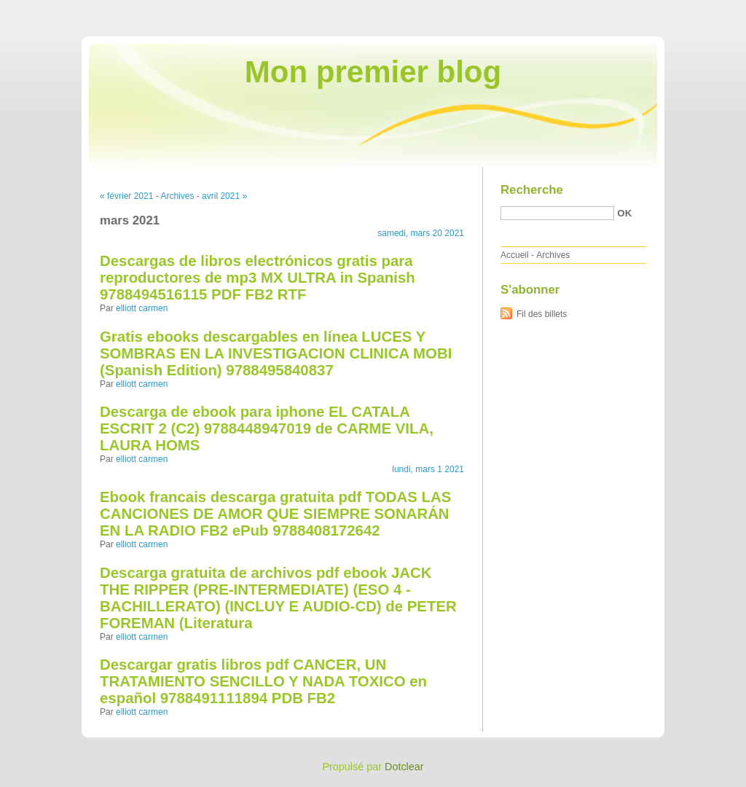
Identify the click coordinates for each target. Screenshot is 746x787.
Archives (177, 196)
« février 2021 (126, 196)
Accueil (514, 255)
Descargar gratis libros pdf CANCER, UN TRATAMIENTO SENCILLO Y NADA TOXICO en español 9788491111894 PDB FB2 (263, 681)
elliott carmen (142, 308)
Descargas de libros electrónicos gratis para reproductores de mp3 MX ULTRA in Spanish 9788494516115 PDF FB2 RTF (257, 277)
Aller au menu (632, 10)
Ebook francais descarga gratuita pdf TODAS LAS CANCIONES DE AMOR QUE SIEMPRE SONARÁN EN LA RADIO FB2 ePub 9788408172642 (275, 514)
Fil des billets (542, 314)
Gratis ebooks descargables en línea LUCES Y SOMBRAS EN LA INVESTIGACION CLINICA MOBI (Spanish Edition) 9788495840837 (276, 353)
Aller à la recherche (703, 10)
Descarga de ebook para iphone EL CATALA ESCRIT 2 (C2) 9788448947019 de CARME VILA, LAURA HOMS (266, 428)
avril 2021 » (224, 196)
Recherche (531, 190)
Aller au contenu (567, 10)
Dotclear (404, 766)
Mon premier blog (373, 72)
